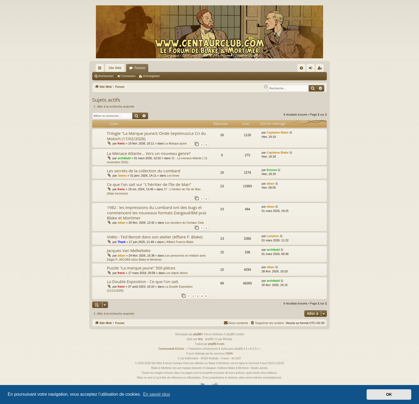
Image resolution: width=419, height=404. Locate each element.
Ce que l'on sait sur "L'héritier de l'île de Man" (149, 184)
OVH (230, 353)
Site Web (114, 68)
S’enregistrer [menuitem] (321, 69)
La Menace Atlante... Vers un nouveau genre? (149, 153)
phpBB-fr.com (216, 343)
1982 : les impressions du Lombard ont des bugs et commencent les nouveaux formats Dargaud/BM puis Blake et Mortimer (156, 212)
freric (121, 143)
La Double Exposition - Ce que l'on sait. (143, 281)
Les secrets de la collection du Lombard (143, 170)
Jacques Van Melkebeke (129, 250)
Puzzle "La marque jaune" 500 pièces (141, 267)
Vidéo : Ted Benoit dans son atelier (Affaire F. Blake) (155, 236)
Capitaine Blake (278, 132)
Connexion (128, 76)
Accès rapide (101, 69)
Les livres (173, 175)
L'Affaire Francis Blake (179, 241)
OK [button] (389, 394)
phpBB (197, 334)
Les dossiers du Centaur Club (184, 222)
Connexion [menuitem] (312, 69)
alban (270, 183)
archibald (124, 158)
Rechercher (106, 76)
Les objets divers (177, 273)
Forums (139, 68)
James (122, 175)
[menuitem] (301, 68)
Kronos (272, 169)
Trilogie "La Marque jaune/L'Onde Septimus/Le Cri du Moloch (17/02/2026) (156, 136)
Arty (200, 339)
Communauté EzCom (171, 348)
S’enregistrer (151, 76)
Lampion (273, 236)
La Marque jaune (176, 143)
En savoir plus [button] (156, 394)
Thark (122, 241)
